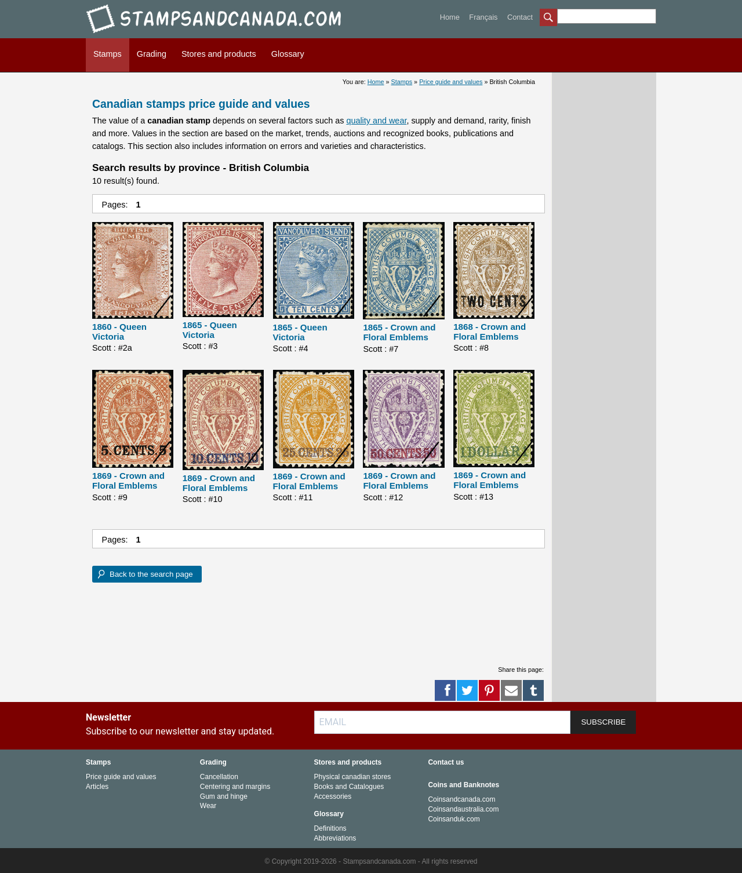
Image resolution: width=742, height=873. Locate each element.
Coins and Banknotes (463, 785)
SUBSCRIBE (603, 722)
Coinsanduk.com (453, 819)
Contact (520, 17)
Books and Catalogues (349, 787)
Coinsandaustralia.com (463, 809)
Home (450, 17)
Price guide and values (450, 81)
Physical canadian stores (352, 777)
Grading (151, 54)
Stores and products (218, 54)
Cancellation (219, 777)
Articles (97, 787)
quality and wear (376, 120)
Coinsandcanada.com (461, 799)
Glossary (287, 54)
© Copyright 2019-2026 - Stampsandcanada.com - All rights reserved (370, 861)
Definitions (330, 828)
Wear (208, 806)
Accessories (333, 796)
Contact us (446, 762)
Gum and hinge (224, 796)
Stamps (107, 54)
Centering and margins (235, 787)
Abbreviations (335, 838)
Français (483, 17)
